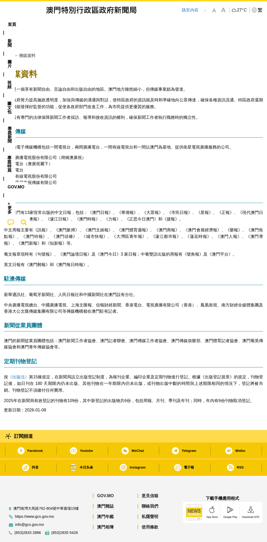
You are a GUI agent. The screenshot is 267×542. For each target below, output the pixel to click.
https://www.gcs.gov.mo (34, 501)
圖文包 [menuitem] (89, 24)
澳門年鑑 (105, 500)
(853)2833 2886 (27, 517)
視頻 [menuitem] (69, 24)
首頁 (8, 40)
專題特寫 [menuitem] (141, 24)
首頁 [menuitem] (12, 24)
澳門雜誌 (105, 490)
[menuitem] (30, 24)
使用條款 (150, 511)
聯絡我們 (150, 490)
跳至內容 (189, 10)
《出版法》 (18, 361)
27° (242, 10)
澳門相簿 (105, 511)
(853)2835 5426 (64, 517)
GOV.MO (105, 480)
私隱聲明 (150, 500)
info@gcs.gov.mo (29, 509)
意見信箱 (150, 480)
